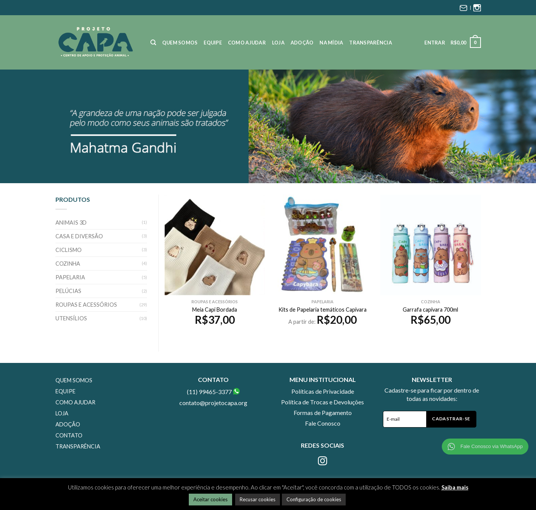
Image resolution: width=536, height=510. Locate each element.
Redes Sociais (322, 445)
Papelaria (70, 277)
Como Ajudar (247, 43)
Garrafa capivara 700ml (430, 309)
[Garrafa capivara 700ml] (430, 245)
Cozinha (67, 263)
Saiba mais (454, 487)
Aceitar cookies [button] (210, 499)
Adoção (302, 43)
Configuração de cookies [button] (313, 499)
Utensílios (71, 318)
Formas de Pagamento (323, 412)
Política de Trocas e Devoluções (322, 401)
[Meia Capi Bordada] (214, 245)
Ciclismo (68, 250)
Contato (68, 435)
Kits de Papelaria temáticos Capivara (322, 309)
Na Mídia (331, 43)
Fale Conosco (322, 423)
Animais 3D (71, 222)
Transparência (370, 43)
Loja (278, 43)
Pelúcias (68, 291)
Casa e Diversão (79, 236)
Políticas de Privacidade (322, 391)
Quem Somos (180, 43)
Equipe (213, 43)
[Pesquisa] (153, 42)
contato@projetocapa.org (213, 402)
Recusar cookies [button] (257, 499)
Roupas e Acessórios (86, 304)
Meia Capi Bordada (214, 309)
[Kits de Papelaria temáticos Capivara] (322, 245)
